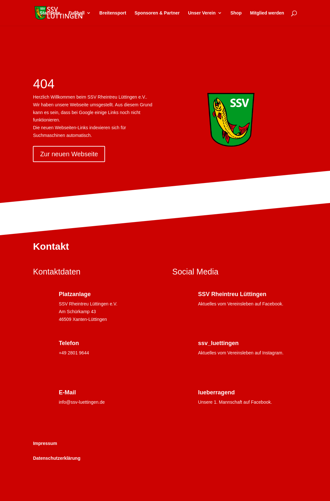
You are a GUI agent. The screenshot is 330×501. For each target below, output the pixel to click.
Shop (236, 13)
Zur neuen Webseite (69, 154)
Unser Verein (202, 13)
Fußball (77, 13)
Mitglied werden (267, 13)
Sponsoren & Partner (157, 13)
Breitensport (112, 13)
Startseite (50, 13)
